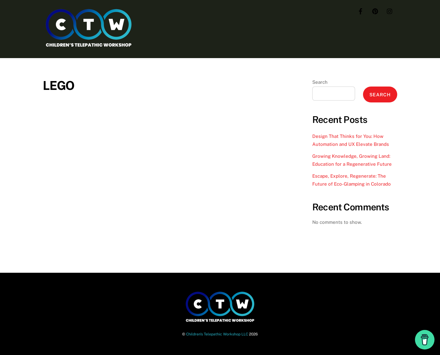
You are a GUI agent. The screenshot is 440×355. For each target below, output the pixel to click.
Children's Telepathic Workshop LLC (217, 334)
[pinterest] (375, 10)
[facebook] (360, 10)
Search (320, 82)
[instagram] (390, 10)
